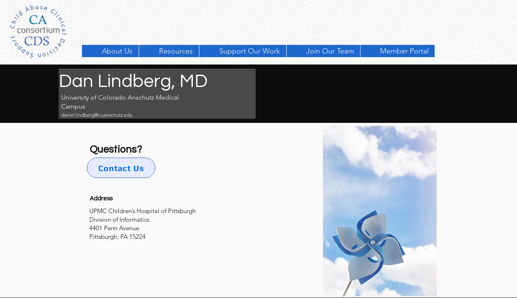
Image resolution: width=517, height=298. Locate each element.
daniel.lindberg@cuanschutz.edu (97, 115)
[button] (169, 51)
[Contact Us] (121, 168)
